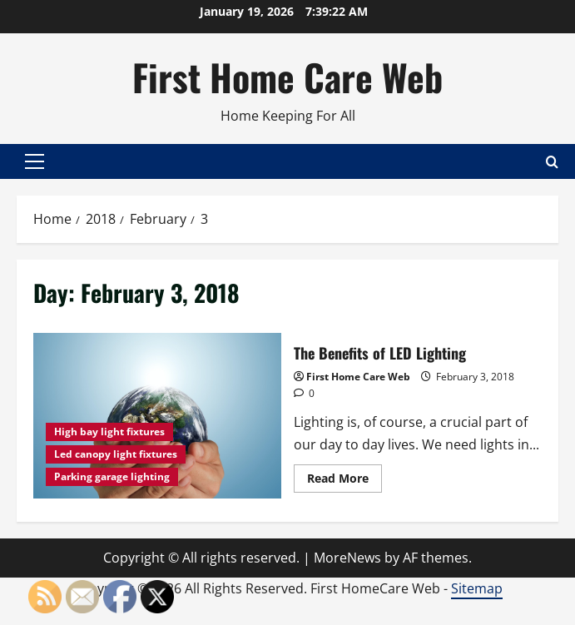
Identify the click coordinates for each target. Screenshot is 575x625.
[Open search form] (552, 162)
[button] (34, 161)
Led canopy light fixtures (115, 454)
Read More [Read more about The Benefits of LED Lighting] (344, 481)
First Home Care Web (287, 77)
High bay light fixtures (109, 431)
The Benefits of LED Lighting (157, 416)
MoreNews (347, 557)
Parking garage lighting (112, 476)
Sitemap (477, 588)
